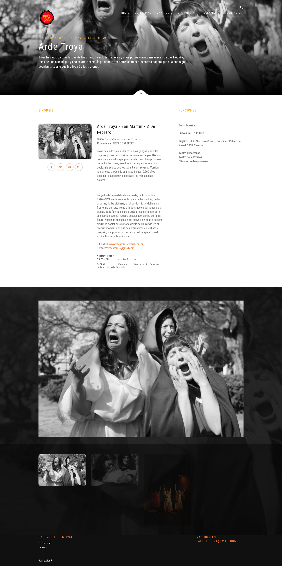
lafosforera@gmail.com (121, 248)
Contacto (234, 12)
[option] (62, 470)
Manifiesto (165, 12)
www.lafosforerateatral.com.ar (126, 244)
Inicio (125, 12)
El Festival (143, 12)
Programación (210, 12)
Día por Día (186, 12)
